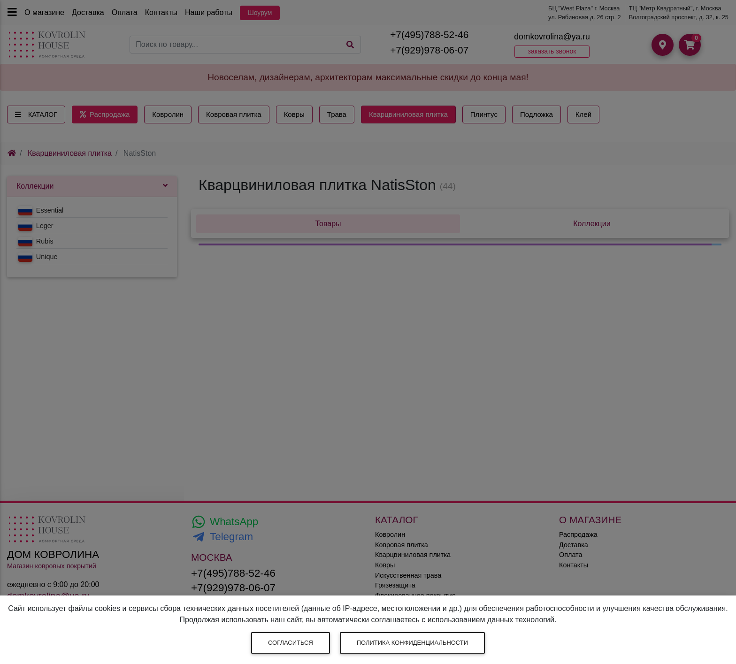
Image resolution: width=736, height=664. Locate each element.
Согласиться (290, 642)
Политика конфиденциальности (412, 642)
